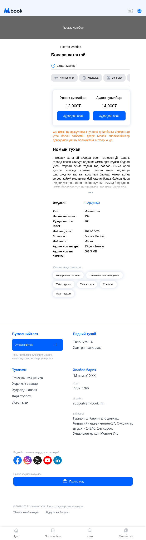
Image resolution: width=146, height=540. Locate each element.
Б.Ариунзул (92, 203)
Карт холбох (21, 396)
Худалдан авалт (24, 390)
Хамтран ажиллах (87, 347)
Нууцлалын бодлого (57, 512)
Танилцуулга (83, 341)
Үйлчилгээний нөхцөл (26, 512)
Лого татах (20, 402)
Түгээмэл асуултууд (27, 377)
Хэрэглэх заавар (25, 383)
